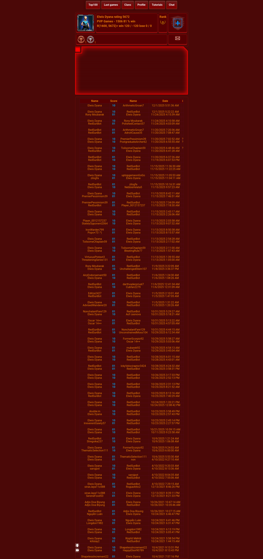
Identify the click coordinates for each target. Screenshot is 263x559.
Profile (142, 4)
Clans (127, 4)
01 (113, 114)
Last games (111, 4)
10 (113, 105)
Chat (171, 4)
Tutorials (157, 4)
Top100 (93, 4)
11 (113, 493)
